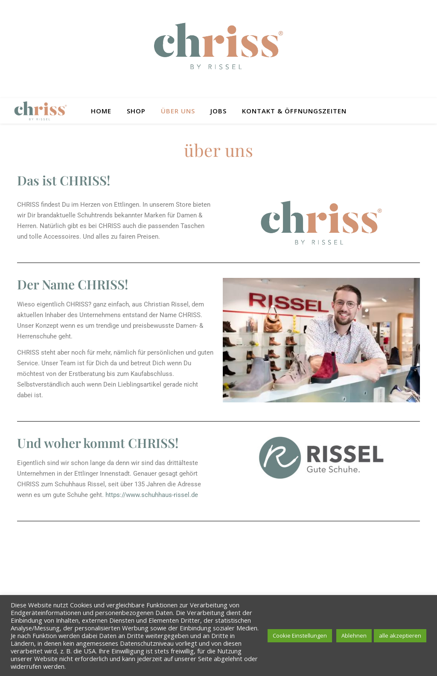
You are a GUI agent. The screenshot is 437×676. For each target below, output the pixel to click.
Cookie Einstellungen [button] (300, 635)
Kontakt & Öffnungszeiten (294, 111)
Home (101, 111)
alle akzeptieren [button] (400, 635)
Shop (136, 111)
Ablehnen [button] (354, 635)
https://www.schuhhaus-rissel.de (151, 495)
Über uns (178, 111)
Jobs (218, 111)
